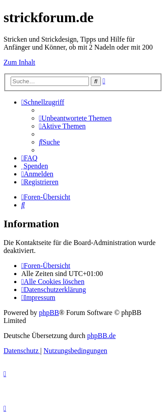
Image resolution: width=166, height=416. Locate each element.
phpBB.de (101, 335)
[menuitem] (75, 118)
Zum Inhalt (19, 62)
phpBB (49, 312)
